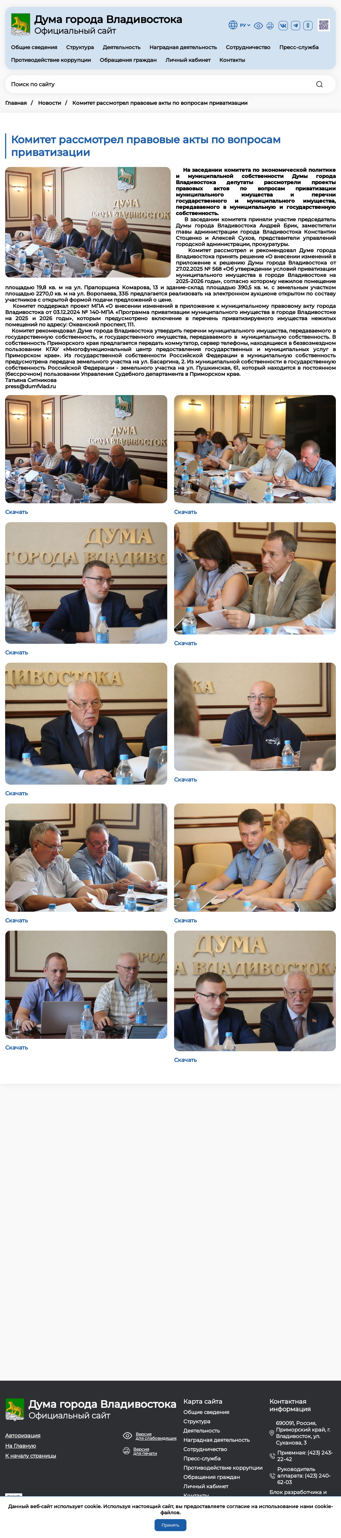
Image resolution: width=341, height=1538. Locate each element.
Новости (49, 103)
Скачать (16, 512)
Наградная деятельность (183, 47)
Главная (16, 103)
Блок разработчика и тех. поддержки (298, 1495)
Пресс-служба (299, 47)
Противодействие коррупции (51, 60)
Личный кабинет (188, 60)
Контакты (232, 60)
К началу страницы (30, 1455)
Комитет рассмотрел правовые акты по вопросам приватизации (159, 103)
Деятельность (122, 47)
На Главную (20, 1445)
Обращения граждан (128, 60)
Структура (80, 47)
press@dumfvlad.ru (30, 386)
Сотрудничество (248, 47)
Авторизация (22, 1435)
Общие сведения (34, 47)
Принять (170, 1525)
